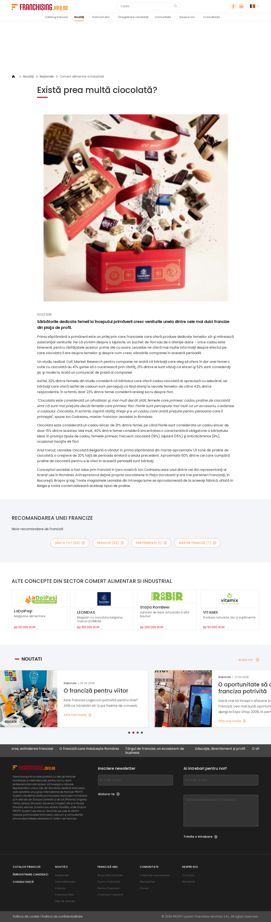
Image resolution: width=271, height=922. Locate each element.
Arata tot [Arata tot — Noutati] (248, 660)
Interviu (60, 888)
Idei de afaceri (65, 901)
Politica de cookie (26, 916)
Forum (144, 888)
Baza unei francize (110, 875)
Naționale (47, 76)
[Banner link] (135, 47)
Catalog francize (56, 17)
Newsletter (147, 882)
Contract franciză (110, 895)
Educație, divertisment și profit (224, 749)
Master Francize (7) (197, 543)
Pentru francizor (108, 888)
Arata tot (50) (70, 543)
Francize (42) (110, 543)
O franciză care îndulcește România (93, 749)
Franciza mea (64, 895)
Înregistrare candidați (133, 17)
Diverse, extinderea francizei (33, 749)
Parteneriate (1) (151, 543)
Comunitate (163, 17)
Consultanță (211, 17)
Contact (188, 875)
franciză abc (101, 17)
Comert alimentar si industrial (82, 76)
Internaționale (65, 882)
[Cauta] (146, 6)
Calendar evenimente (155, 875)
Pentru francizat (108, 882)
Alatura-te (109, 794)
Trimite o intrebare (200, 837)
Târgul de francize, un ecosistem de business (158, 751)
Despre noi (187, 17)
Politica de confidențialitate (62, 916)
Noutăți (79, 17)
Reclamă (188, 882)
